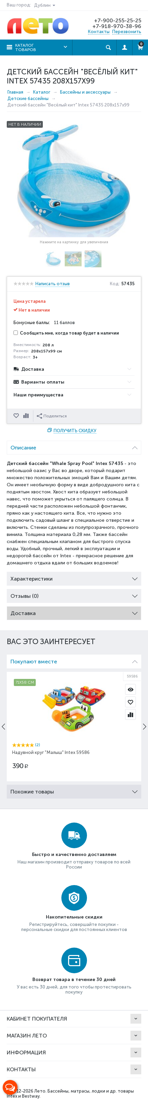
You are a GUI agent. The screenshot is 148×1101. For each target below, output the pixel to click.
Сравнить (26, 416)
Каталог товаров (25, 47)
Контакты (99, 31)
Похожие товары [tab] (74, 790)
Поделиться (52, 416)
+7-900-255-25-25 (117, 20)
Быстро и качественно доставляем (74, 854)
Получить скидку (75, 430)
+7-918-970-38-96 (116, 26)
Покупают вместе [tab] (74, 660)
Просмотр (130, 689)
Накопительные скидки (74, 917)
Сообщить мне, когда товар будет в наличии (66, 333)
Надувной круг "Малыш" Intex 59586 (51, 752)
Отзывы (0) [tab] (74, 594)
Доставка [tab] (74, 611)
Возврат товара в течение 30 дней (74, 979)
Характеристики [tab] (74, 577)
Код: (115, 284)
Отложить (16, 416)
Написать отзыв (52, 284)
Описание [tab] (74, 446)
